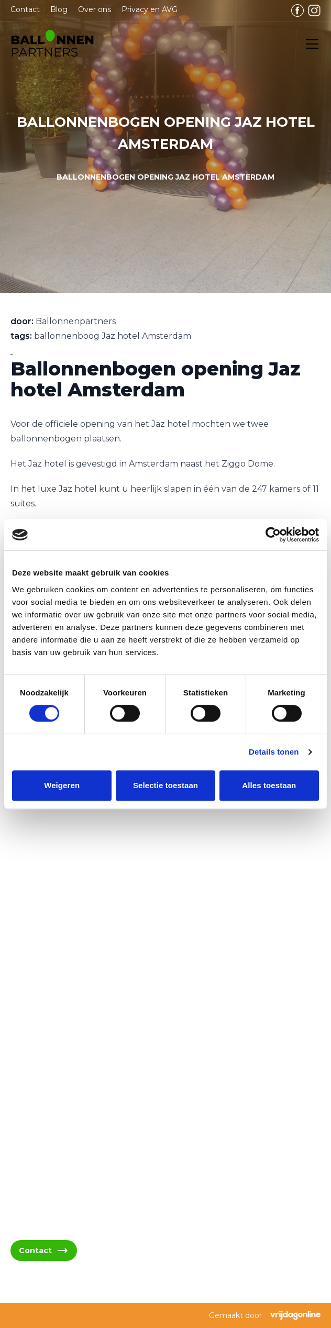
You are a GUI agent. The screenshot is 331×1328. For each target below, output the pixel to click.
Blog (59, 9)
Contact (25, 9)
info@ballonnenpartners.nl (76, 979)
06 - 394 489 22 (54, 1029)
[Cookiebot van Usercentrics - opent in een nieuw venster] (273, 535)
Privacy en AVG (150, 9)
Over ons (94, 9)
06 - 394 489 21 (53, 1004)
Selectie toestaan (165, 785)
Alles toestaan (269, 785)
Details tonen (274, 751)
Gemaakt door (265, 1315)
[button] (52, 44)
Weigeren (62, 785)
